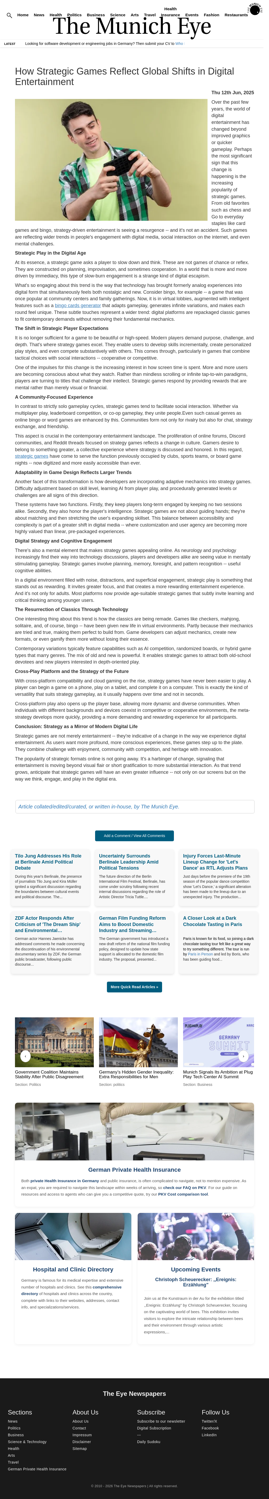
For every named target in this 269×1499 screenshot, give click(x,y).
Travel (150, 15)
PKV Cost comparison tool (183, 1194)
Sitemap (80, 1449)
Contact (79, 1428)
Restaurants (236, 15)
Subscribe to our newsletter (161, 1421)
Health (56, 15)
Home (23, 15)
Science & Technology (27, 1442)
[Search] (9, 15)
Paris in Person (200, 954)
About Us (81, 1421)
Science (117, 15)
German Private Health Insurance (134, 1169)
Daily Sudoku (149, 1442)
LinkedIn (209, 1435)
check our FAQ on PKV (184, 1187)
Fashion (211, 15)
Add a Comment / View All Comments (134, 836)
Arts (135, 15)
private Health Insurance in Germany (64, 1181)
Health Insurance (170, 12)
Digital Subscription (154, 1428)
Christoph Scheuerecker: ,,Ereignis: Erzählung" (195, 1282)
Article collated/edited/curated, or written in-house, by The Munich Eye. (98, 806)
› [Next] (243, 1056)
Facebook (210, 1428)
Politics (74, 15)
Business (96, 15)
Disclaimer (82, 1442)
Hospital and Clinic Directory (73, 1269)
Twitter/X (209, 1421)
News (39, 15)
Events (191, 15)
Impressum (82, 1435)
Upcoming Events (196, 1269)
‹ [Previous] (25, 1056)
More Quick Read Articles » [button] (134, 987)
